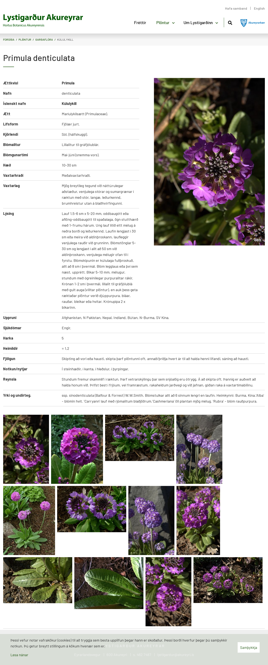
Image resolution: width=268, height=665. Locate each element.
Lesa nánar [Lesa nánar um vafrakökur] (19, 654)
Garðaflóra (44, 39)
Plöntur (25, 39)
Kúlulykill (65, 39)
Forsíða (8, 39)
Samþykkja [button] (248, 647)
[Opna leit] (230, 22)
